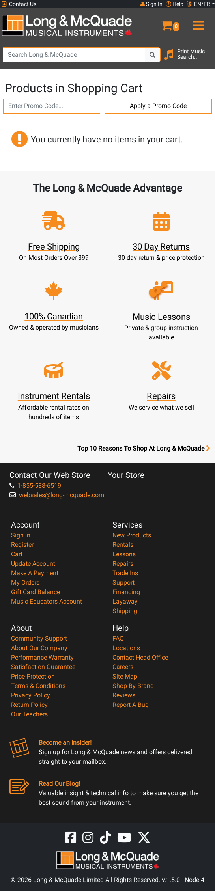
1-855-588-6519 (35, 485)
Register (22, 544)
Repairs (122, 563)
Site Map (124, 676)
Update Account (33, 563)
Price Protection (33, 676)
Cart (16, 554)
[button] (161, 22)
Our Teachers (29, 714)
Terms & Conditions (38, 686)
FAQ (118, 638)
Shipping (124, 611)
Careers (122, 667)
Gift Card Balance (35, 592)
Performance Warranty (42, 657)
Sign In (20, 535)
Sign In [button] (151, 4)
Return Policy (29, 704)
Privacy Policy (30, 695)
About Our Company (39, 648)
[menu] (197, 22)
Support (123, 582)
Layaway (125, 601)
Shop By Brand (133, 686)
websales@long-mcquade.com (56, 495)
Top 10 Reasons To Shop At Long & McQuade (143, 448)
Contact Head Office (140, 657)
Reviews (123, 695)
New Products (131, 535)
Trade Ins (125, 573)
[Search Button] (153, 54)
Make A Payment (34, 573)
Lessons (124, 554)
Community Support (39, 638)
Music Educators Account (46, 601)
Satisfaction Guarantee (43, 667)
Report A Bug (130, 704)
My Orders (25, 582)
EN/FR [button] (198, 4)
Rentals (122, 544)
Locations (126, 648)
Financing (126, 592)
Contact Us (19, 4)
